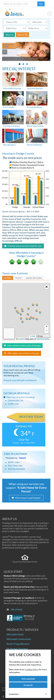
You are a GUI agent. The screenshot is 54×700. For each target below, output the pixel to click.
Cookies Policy (31, 669)
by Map (7, 278)
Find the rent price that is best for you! (23, 246)
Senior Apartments (35, 126)
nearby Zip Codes (34, 278)
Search (22, 34)
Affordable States (15, 634)
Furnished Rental (34, 107)
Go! (41, 4)
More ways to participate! (26, 497)
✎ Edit (32, 336)
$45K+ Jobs (14, 462)
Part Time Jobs (15, 465)
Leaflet (20, 339)
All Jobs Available (16, 468)
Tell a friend (16, 609)
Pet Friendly (8, 107)
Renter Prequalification (18, 643)
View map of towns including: (20, 397)
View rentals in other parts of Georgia (22, 345)
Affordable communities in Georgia (21, 353)
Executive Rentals (35, 88)
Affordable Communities (18, 639)
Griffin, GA (13, 403)
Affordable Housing (12, 88)
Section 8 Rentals (34, 144)
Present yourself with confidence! (20, 380)
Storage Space (9, 144)
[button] (21, 318)
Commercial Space (11, 126)
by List (18, 278)
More (9, 35)
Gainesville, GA (15, 400)
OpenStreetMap (43, 339)
